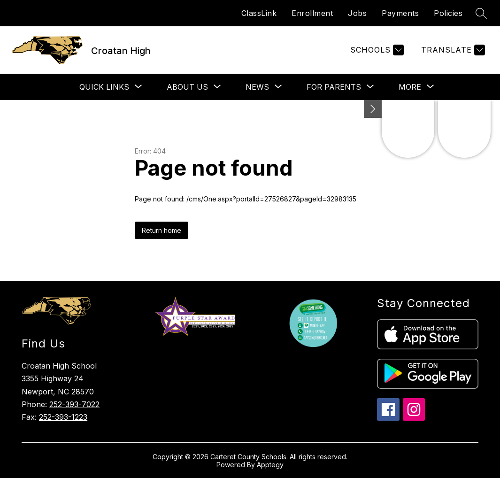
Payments (400, 13)
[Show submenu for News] (257, 87)
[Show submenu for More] (410, 87)
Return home (161, 230)
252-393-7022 (74, 404)
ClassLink (259, 13)
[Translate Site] (452, 50)
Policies (448, 13)
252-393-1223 (63, 417)
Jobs (357, 13)
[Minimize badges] (373, 109)
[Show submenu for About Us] (187, 87)
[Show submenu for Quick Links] (104, 87)
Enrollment (312, 13)
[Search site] (481, 13)
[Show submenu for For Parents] (334, 87)
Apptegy (270, 465)
